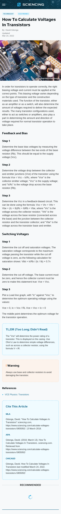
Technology (8, 14)
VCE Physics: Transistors (17, 394)
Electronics (23, 14)
